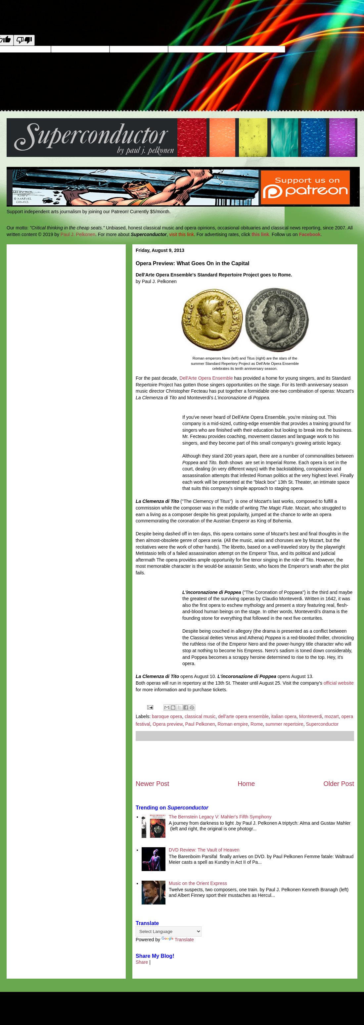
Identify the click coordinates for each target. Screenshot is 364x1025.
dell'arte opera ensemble (243, 716)
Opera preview (167, 724)
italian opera (283, 716)
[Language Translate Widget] (169, 931)
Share (142, 962)
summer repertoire (284, 724)
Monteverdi (310, 716)
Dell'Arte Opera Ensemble (206, 378)
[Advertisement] (245, 760)
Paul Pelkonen (200, 724)
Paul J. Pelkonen (78, 234)
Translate (177, 939)
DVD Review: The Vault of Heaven (204, 850)
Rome (256, 724)
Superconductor (322, 724)
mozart (332, 716)
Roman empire (233, 724)
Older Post (338, 783)
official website (339, 683)
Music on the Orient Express (198, 883)
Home (246, 783)
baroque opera (167, 716)
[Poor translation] (24, 40)
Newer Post (152, 783)
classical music (200, 716)
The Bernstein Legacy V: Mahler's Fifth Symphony (220, 816)
